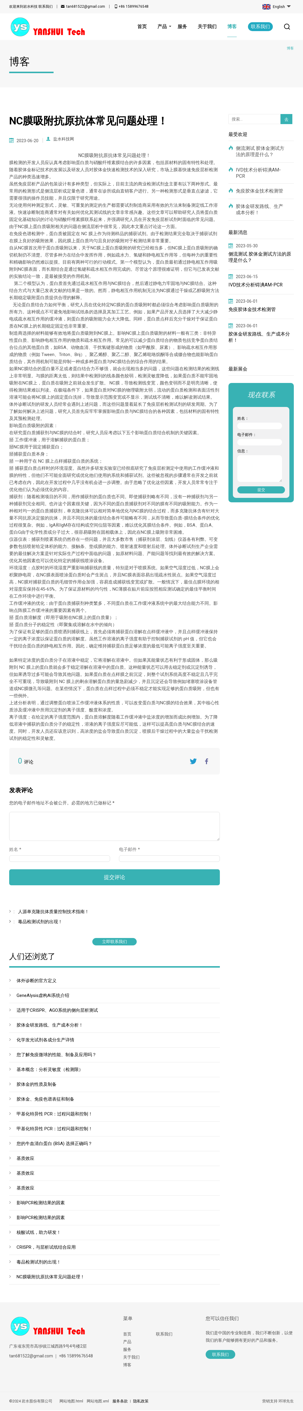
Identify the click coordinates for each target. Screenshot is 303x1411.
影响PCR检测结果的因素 (41, 1203)
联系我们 (31, 6)
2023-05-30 (247, 245)
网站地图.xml (98, 1401)
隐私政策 (141, 1401)
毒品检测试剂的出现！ (39, 1262)
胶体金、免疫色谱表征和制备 (45, 1099)
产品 (127, 1342)
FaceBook (206, 761)
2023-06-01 (247, 301)
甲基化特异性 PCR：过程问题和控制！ (55, 1114)
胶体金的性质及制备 (37, 1085)
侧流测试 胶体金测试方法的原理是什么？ (260, 151)
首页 (127, 1334)
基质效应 (25, 1159)
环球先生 (286, 1401)
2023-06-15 (247, 276)
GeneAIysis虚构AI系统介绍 (43, 996)
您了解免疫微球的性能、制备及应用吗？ (56, 1055)
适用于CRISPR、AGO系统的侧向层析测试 (57, 1011)
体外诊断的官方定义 (37, 981)
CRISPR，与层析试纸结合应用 (46, 1247)
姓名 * (17, 850)
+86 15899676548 (134, 6)
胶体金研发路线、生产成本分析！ (50, 1025)
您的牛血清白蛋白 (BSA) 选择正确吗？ (54, 1144)
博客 (127, 1365)
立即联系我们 (114, 942)
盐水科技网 (63, 140)
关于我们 (131, 1357)
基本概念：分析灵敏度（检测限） (50, 1070)
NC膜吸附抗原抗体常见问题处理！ (51, 1277)
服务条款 (120, 1401)
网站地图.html (71, 1401)
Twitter (193, 761)
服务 (127, 1350)
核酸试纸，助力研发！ (39, 1233)
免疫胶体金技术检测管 (259, 191)
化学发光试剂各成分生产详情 (45, 1040)
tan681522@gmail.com (85, 6)
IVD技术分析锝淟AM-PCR (258, 173)
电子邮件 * (132, 850)
